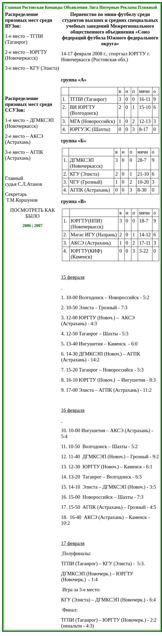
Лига (93, 7)
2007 (38, 225)
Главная (13, 7)
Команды (54, 7)
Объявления (76, 7)
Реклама (128, 7)
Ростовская (33, 7)
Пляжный (147, 7)
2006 (27, 225)
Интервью (109, 7)
